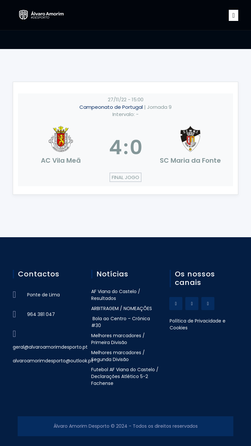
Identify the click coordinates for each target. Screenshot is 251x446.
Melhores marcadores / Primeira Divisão (118, 339)
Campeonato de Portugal (111, 107)
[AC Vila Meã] (61, 147)
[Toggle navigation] (233, 15)
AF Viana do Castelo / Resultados (115, 295)
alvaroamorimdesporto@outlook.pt (53, 360)
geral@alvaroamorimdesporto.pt (50, 347)
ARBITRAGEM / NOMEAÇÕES (121, 308)
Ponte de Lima (43, 294)
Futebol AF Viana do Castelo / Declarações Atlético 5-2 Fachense (125, 376)
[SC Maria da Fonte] (190, 147)
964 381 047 (41, 314)
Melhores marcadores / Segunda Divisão (118, 356)
